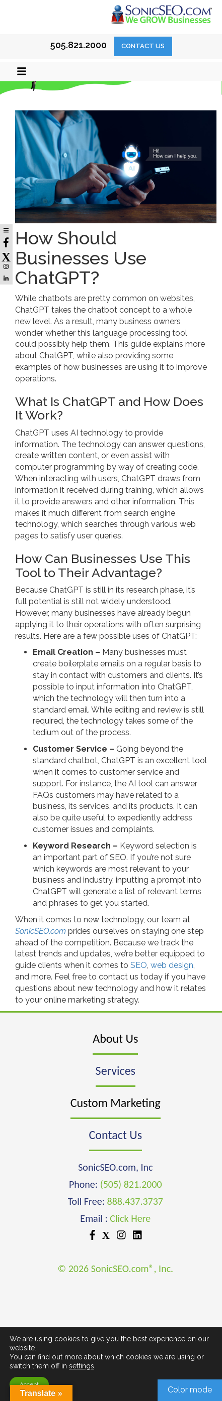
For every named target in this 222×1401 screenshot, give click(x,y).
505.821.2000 (78, 45)
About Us (115, 1038)
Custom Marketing (115, 1102)
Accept (29, 1384)
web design (172, 965)
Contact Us (143, 46)
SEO (138, 965)
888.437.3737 (135, 1201)
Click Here (130, 1218)
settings (81, 1366)
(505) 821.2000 (131, 1184)
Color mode (190, 1389)
